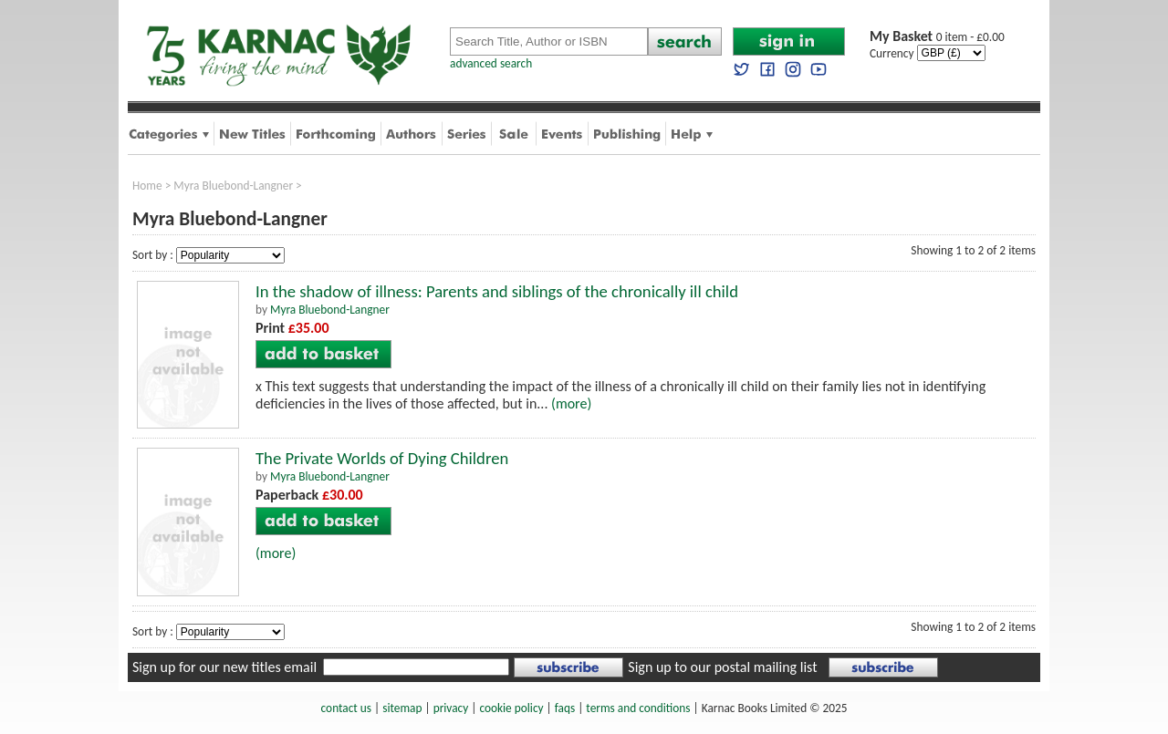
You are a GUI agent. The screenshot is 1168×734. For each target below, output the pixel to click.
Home (147, 185)
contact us (346, 708)
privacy (451, 708)
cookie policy (511, 708)
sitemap (402, 708)
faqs (565, 708)
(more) (571, 403)
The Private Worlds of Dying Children (382, 458)
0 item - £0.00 (937, 37)
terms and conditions (638, 708)
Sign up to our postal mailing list (722, 667)
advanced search (491, 63)
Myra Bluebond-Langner (233, 185)
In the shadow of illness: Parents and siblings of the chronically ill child (497, 291)
